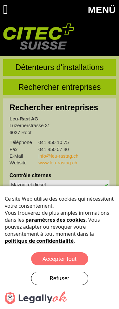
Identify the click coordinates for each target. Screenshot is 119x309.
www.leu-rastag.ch (57, 162)
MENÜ (102, 9)
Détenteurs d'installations (59, 67)
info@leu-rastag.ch (58, 156)
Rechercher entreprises (59, 87)
